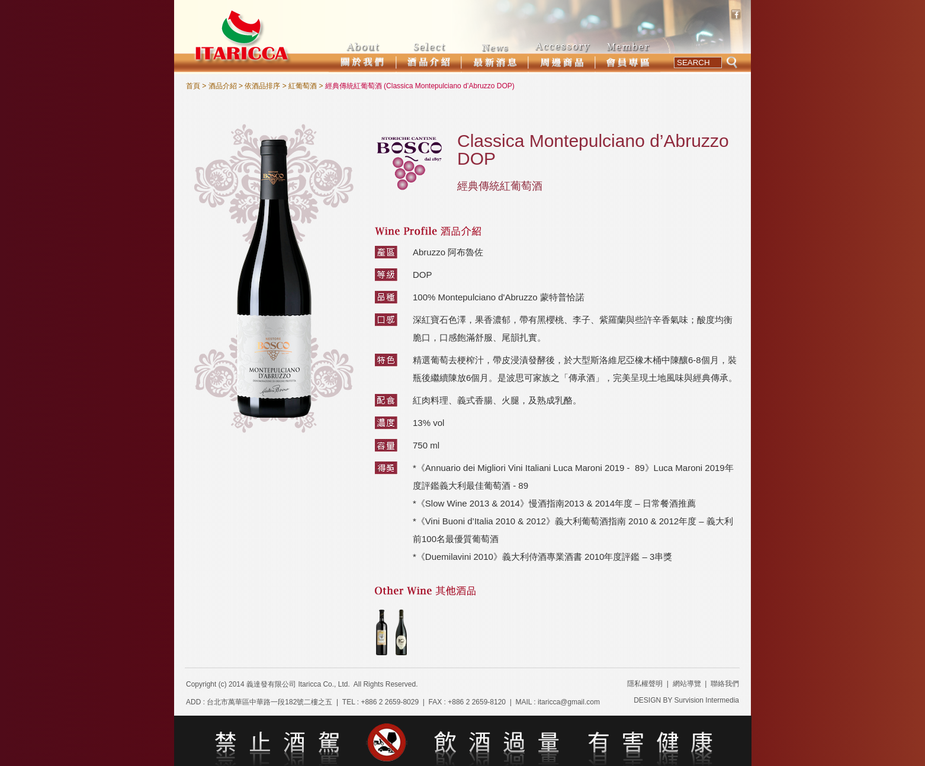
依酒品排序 (262, 86)
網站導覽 (687, 684)
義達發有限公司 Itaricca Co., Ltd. (298, 684)
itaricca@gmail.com (569, 702)
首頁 (193, 86)
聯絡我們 (725, 684)
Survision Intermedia (707, 700)
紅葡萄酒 (302, 86)
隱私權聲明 (645, 684)
